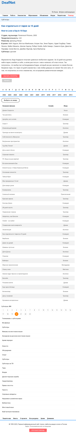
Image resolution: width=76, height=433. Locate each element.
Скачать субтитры (10, 76)
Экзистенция (6, 230)
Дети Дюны (6, 252)
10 (43, 310)
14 (61, 310)
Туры (4, 367)
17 (3, 314)
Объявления (44, 15)
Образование (32, 15)
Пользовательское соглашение (40, 425)
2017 (54, 95)
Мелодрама (65, 265)
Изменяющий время (9, 128)
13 (56, 310)
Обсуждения (6, 350)
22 (25, 314)
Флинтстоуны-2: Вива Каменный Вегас (15, 168)
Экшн (66, 110)
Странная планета (8, 154)
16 (70, 310)
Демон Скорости (8, 110)
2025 (9, 95)
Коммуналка (6, 190)
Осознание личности (9, 172)
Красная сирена (7, 199)
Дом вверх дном (8, 185)
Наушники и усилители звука (12, 397)
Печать (7, 80)
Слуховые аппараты (9, 393)
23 (30, 314)
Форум (52, 15)
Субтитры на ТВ (7, 363)
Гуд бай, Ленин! (7, 146)
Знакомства (22, 15)
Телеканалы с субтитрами (11, 318)
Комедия (66, 119)
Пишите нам (61, 15)
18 (7, 314)
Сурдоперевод (7, 380)
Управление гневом (9, 212)
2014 (70, 95)
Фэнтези (65, 128)
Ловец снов (6, 269)
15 (65, 310)
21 (21, 314)
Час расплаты (7, 115)
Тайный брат (6, 177)
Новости (5, 346)
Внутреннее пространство (11, 141)
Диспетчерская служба (10, 376)
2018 (48, 95)
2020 (37, 95)
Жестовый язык (8, 406)
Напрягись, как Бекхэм (10, 216)
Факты (15, 417)
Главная (5, 15)
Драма (65, 132)
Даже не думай (7, 243)
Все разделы (33, 417)
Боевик (65, 115)
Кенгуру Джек (7, 203)
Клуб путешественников (10, 410)
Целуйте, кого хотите (9, 119)
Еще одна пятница (8, 287)
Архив (43, 417)
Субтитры (5, 20)
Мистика (65, 269)
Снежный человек (8, 194)
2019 (43, 95)
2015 (65, 95)
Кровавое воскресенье (10, 300)
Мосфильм (6, 323)
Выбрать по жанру (10, 100)
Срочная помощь (38, 429)
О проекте (23, 417)
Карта (27, 425)
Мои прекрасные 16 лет (10, 181)
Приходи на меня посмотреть (12, 132)
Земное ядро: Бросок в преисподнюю (15, 274)
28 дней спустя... (7, 207)
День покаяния (7, 296)
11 (48, 310)
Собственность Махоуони (10, 137)
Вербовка (5, 238)
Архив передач (7, 340)
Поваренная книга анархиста (12, 225)
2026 (4, 95)
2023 (20, 95)
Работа (12, 15)
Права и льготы (7, 385)
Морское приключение (10, 265)
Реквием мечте (7, 283)
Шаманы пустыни (8, 247)
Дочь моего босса (8, 150)
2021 (31, 95)
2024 (15, 95)
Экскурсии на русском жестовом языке (16, 336)
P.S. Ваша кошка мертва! (10, 159)
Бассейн (5, 278)
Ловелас (5, 256)
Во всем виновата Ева (9, 163)
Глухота (4, 389)
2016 (59, 95)
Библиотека (6, 402)
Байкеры (5, 260)
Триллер (65, 124)
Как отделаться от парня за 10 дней (14, 234)
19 (12, 314)
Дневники (50, 417)
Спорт (4, 354)
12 (52, 310)
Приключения (65, 194)
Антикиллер (6, 291)
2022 (26, 95)
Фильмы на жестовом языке (12, 331)
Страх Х (4, 124)
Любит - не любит (8, 221)
